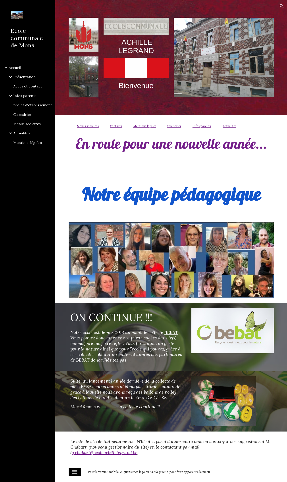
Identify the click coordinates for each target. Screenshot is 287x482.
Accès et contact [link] (27, 86)
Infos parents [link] (25, 95)
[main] (136, 46)
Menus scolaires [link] (27, 124)
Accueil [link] (15, 67)
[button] (281, 6)
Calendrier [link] (22, 114)
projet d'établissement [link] (32, 105)
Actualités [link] (21, 133)
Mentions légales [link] (27, 142)
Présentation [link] (24, 77)
